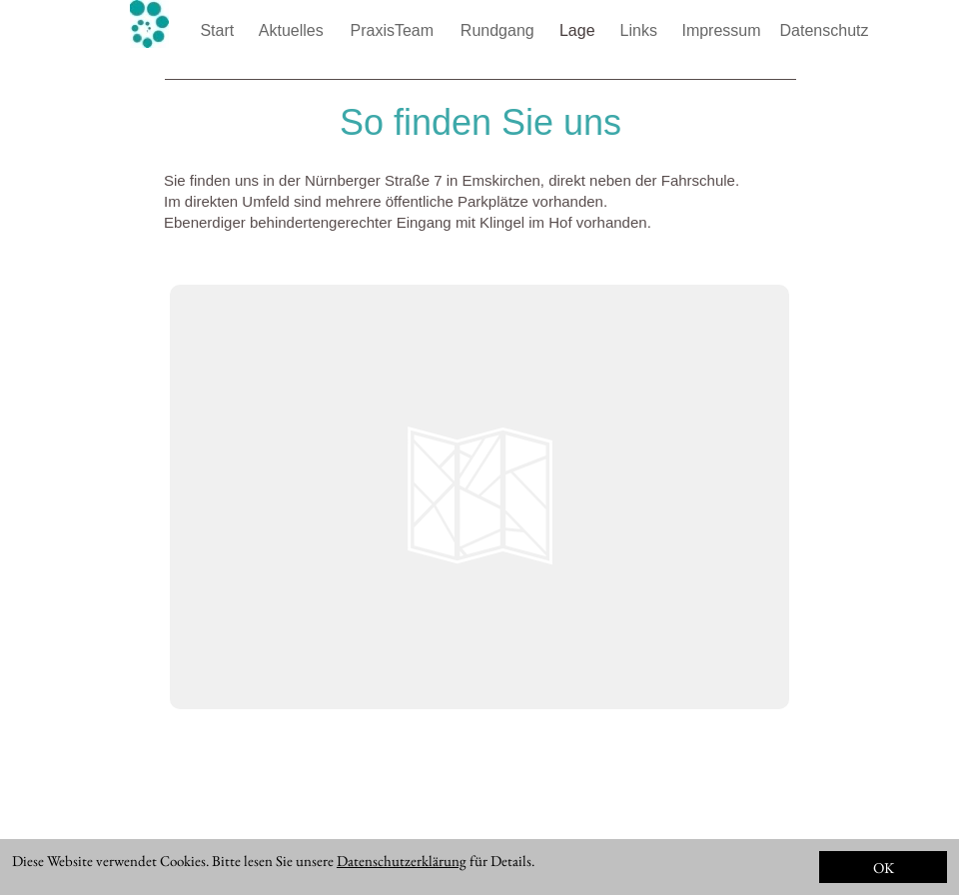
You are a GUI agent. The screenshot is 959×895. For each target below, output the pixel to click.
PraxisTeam (394, 30)
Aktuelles (293, 30)
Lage (579, 30)
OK (883, 867)
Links (641, 30)
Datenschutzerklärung (402, 860)
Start (219, 30)
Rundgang (499, 30)
